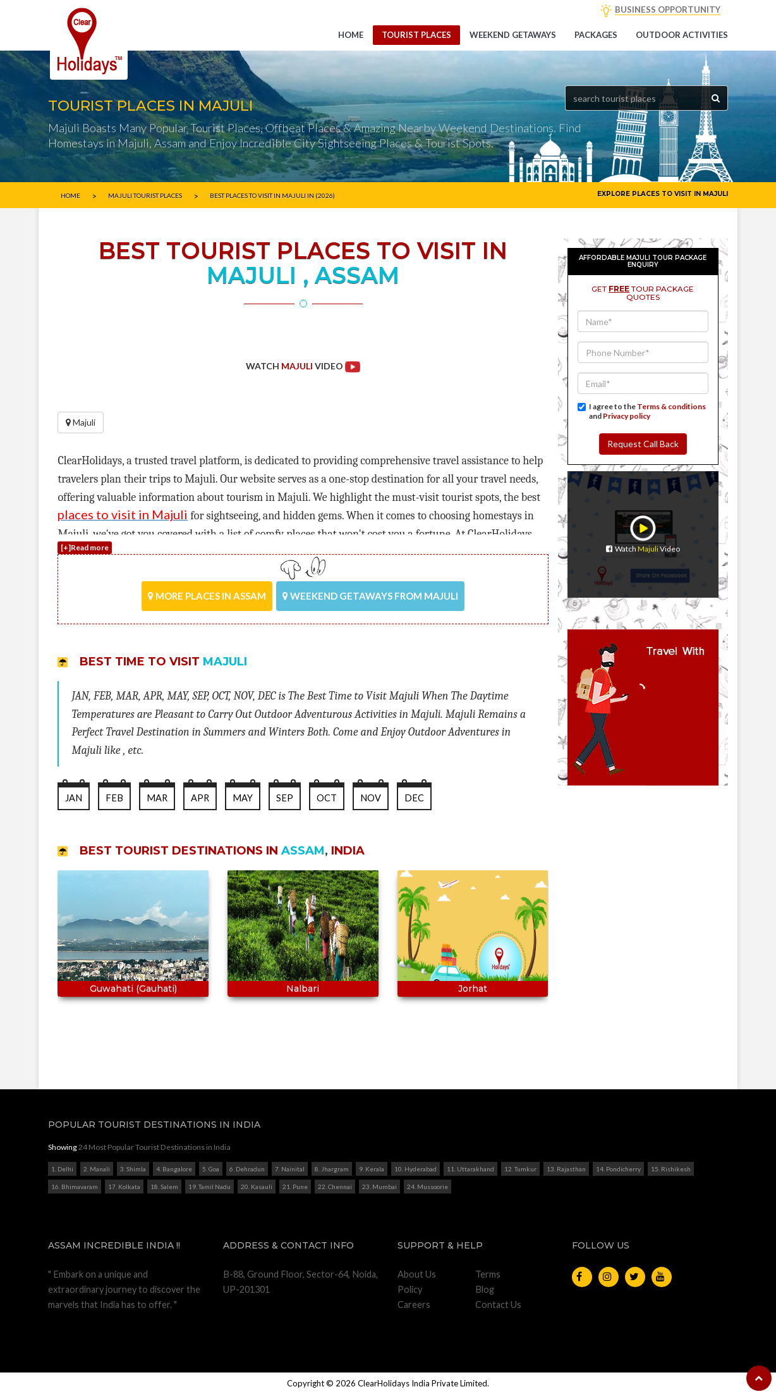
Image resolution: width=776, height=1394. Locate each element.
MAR (157, 798)
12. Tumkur (520, 1169)
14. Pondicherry (618, 1169)
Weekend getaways (513, 35)
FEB (114, 798)
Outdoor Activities (682, 35)
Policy (409, 1289)
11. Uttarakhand (470, 1169)
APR (200, 798)
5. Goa (210, 1169)
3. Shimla (133, 1169)
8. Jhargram (332, 1169)
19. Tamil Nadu (209, 1186)
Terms (487, 1274)
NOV (370, 798)
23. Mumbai (379, 1186)
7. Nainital (290, 1169)
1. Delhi (62, 1169)
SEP (284, 798)
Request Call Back (643, 443)
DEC (414, 798)
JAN (73, 798)
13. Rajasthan (566, 1169)
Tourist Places (416, 35)
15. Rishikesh (671, 1169)
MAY (243, 798)
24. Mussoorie (427, 1186)
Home (350, 35)
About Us (416, 1274)
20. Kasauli (256, 1186)
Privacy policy (626, 416)
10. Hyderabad (415, 1169)
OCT (327, 798)
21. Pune (295, 1186)
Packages (595, 35)
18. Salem (164, 1186)
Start (298, 1041)
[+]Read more (85, 547)
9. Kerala (371, 1169)
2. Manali (96, 1169)
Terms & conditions (671, 406)
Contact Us (498, 1304)
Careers (413, 1304)
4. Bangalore (174, 1169)
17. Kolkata (124, 1186)
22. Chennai (335, 1186)
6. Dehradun (247, 1169)
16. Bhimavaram (74, 1186)
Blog (484, 1289)
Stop (308, 1041)
